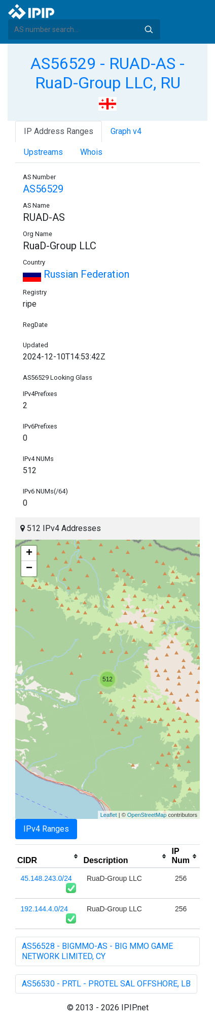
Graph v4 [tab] (126, 131)
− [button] (29, 568)
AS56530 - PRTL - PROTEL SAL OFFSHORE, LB (106, 983)
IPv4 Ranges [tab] (46, 829)
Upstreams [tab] (43, 152)
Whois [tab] (91, 152)
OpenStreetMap (147, 815)
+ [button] (29, 553)
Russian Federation (76, 274)
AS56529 (43, 189)
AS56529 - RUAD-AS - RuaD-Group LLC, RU (107, 73)
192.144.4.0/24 (44, 909)
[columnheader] (48, 856)
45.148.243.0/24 (46, 878)
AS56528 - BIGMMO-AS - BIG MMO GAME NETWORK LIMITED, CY (97, 951)
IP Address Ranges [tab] (58, 131)
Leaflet (108, 815)
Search (148, 29)
